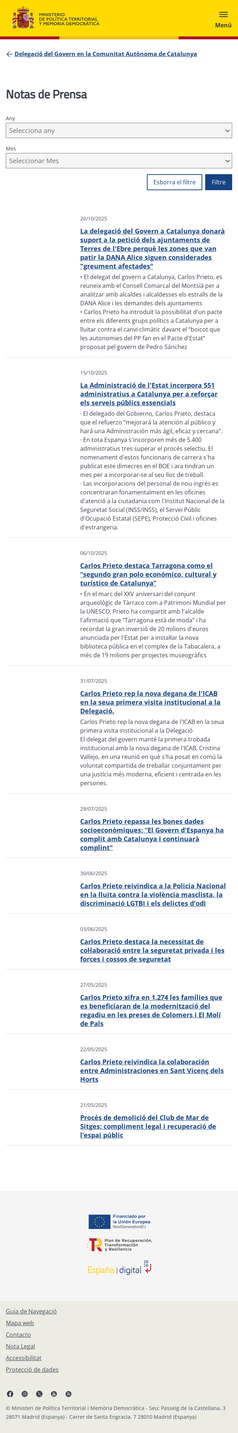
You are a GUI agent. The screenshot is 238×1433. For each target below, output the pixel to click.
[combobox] (119, 130)
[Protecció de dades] (32, 1369)
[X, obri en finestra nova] (39, 1393)
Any (10, 118)
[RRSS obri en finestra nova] (68, 1393)
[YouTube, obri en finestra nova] (54, 1393)
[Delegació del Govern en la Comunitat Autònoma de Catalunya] (106, 54)
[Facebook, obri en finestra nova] (10, 1393)
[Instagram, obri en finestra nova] (24, 1393)
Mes (11, 148)
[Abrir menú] (223, 18)
